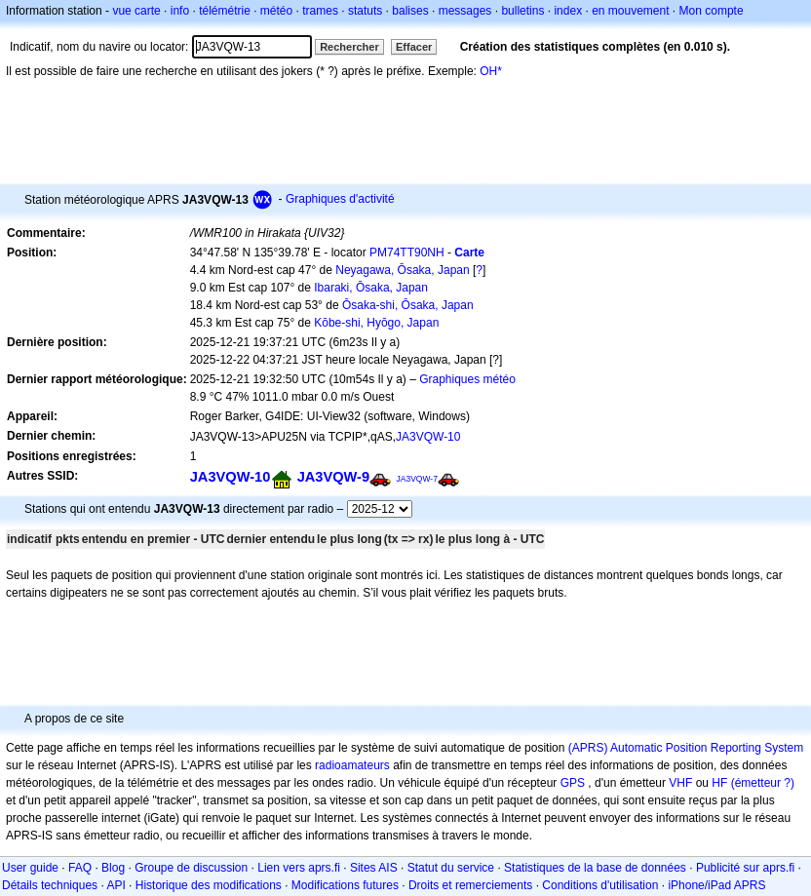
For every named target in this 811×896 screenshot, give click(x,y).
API (115, 885)
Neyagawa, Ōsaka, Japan (402, 270)
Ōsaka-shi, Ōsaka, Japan (408, 305)
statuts (365, 11)
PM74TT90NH (406, 252)
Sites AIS (374, 868)
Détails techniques (49, 885)
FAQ (80, 868)
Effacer (414, 47)
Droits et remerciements (470, 885)
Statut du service (450, 868)
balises (410, 11)
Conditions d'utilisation (600, 885)
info (180, 11)
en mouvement (630, 11)
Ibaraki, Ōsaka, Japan (371, 287)
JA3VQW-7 (416, 479)
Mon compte (711, 11)
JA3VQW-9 (333, 477)
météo (276, 11)
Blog (113, 868)
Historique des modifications (208, 885)
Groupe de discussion (191, 868)
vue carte (136, 11)
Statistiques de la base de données (595, 868)
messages (465, 11)
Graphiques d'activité (340, 199)
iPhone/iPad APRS (716, 885)
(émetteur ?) (762, 783)
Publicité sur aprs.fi (745, 868)
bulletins (522, 11)
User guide (30, 868)
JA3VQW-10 (428, 437)
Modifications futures (345, 885)
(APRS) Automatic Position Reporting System (685, 748)
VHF (680, 783)
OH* (491, 71)
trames (320, 11)
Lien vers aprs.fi (298, 868)
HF (719, 783)
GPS (572, 783)
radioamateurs (352, 765)
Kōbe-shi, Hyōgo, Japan (376, 323)
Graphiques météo (467, 379)
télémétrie (225, 11)
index (568, 11)
